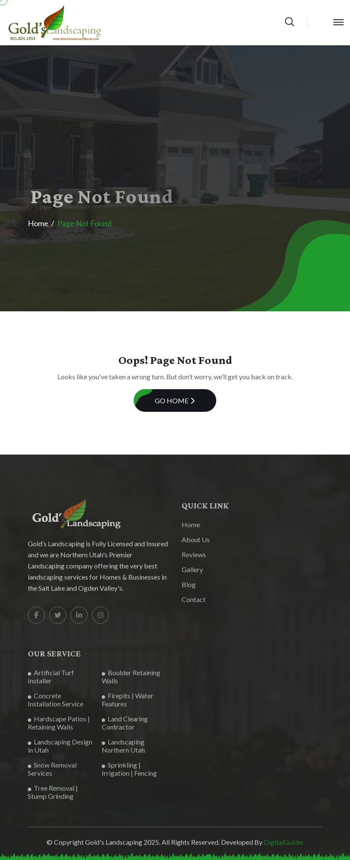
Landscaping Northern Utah (123, 749)
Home (38, 223)
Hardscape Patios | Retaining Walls (59, 726)
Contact (194, 602)
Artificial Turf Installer (51, 679)
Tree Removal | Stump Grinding (53, 795)
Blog (189, 587)
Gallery (192, 572)
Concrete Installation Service (55, 703)
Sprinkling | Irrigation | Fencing (129, 772)
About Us (196, 542)
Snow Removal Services (52, 772)
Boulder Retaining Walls (131, 679)
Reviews (194, 557)
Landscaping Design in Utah (60, 749)
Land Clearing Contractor (125, 726)
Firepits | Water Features (127, 703)
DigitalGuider (284, 844)
